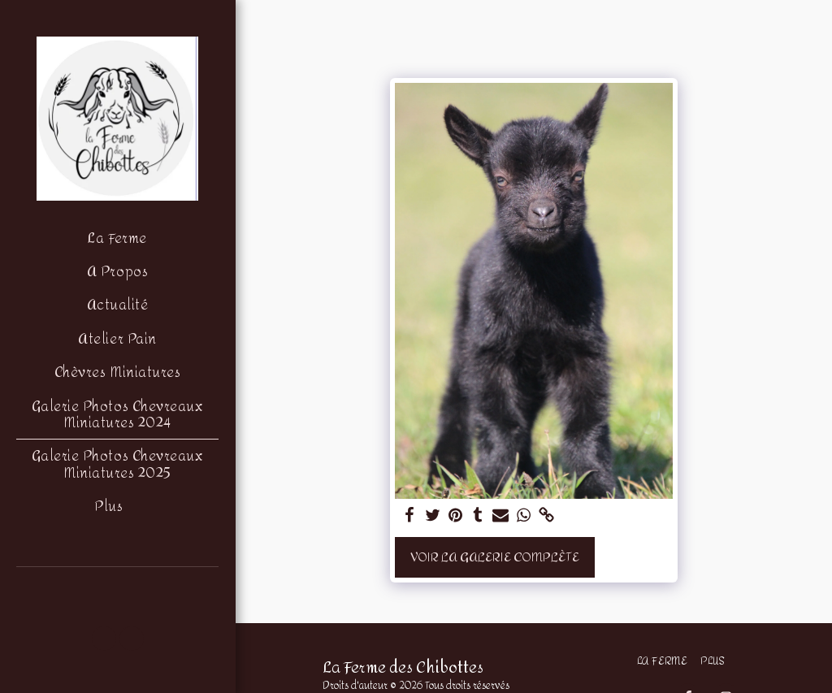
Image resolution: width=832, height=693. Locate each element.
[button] (104, 638)
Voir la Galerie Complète (494, 557)
